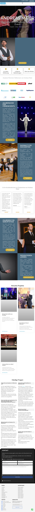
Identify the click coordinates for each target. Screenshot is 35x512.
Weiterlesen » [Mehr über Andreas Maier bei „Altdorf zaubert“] (5, 372)
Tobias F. (25, 206)
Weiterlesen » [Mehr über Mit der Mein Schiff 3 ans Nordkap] (5, 331)
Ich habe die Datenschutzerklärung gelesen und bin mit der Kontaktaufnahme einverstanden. (18, 475)
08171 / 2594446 (25, 0)
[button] (22, 3)
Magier (23, 386)
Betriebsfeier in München (6, 211)
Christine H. (4, 210)
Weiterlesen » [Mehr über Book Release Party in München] (22, 331)
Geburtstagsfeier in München (27, 208)
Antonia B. (15, 205)
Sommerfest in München (17, 206)
